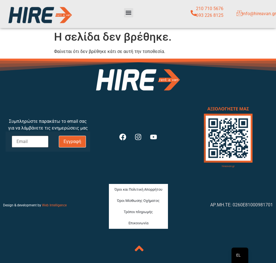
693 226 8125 (209, 15)
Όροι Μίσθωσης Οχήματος (138, 201)
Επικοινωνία (138, 223)
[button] (128, 12)
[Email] (30, 141)
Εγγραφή (72, 141)
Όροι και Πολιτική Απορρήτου (138, 189)
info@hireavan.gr (259, 13)
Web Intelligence (54, 205)
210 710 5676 (209, 8)
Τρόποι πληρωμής (138, 212)
